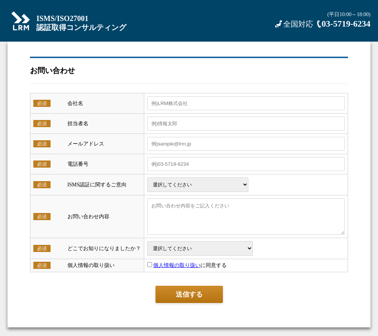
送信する (189, 300)
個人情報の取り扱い (173, 271)
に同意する (184, 271)
